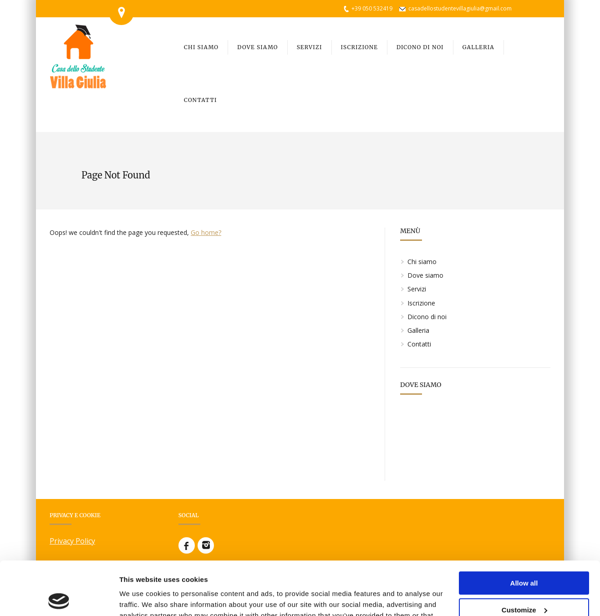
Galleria (418, 330)
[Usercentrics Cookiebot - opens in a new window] (59, 598)
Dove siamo (425, 275)
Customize (524, 556)
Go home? (206, 232)
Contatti (419, 344)
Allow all (524, 530)
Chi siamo (422, 261)
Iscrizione (421, 303)
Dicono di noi (427, 316)
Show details (140, 598)
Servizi (416, 289)
